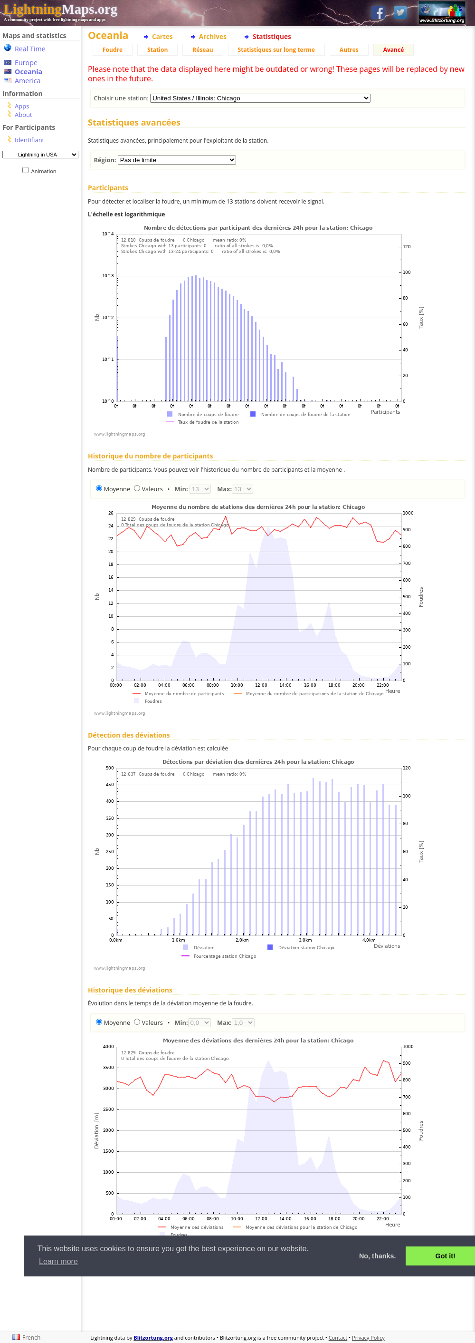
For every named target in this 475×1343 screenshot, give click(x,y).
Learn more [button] (58, 1261)
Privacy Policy (368, 1337)
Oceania (28, 71)
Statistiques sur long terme (276, 50)
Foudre (113, 50)
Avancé (393, 50)
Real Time (30, 48)
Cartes (162, 36)
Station (157, 50)
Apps (22, 106)
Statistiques (272, 36)
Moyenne (117, 489)
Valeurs (152, 489)
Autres (349, 50)
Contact (338, 1337)
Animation (45, 171)
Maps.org (60, 9)
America (28, 80)
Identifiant (29, 140)
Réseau (202, 50)
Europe (26, 62)
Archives (213, 36)
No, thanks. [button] (377, 1256)
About (23, 114)
